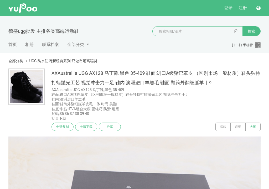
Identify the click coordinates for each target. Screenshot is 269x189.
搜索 (251, 31)
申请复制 (62, 127)
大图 (253, 127)
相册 (29, 44)
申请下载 (86, 127)
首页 (12, 44)
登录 (228, 7)
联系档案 (50, 44)
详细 (238, 127)
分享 (110, 127)
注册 (243, 7)
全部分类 (75, 44)
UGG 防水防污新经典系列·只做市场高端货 (63, 61)
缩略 (223, 127)
